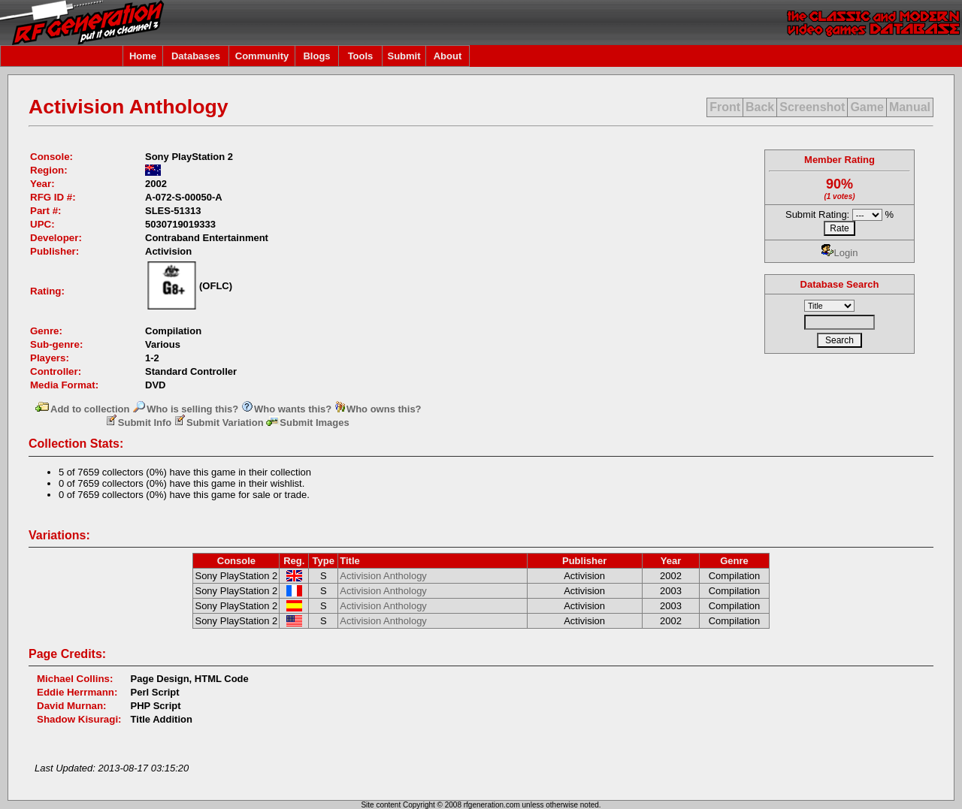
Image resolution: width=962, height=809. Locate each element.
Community (262, 56)
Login (839, 252)
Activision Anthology (383, 575)
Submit (403, 56)
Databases (195, 56)
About (448, 56)
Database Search (839, 284)
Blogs (316, 56)
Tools (361, 56)
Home (142, 56)
